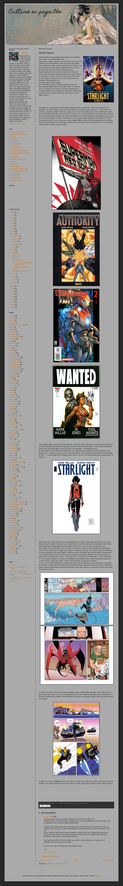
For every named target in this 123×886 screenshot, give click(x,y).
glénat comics (15, 415)
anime (13, 329)
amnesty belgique (16, 144)
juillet (14, 247)
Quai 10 (13, 136)
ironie (12, 439)
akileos (13, 322)
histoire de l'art (15, 425)
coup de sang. (15, 371)
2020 (13, 226)
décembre (16, 236)
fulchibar (13, 411)
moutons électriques (17, 467)
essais (13, 399)
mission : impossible (17, 462)
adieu (12, 320)
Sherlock (13, 516)
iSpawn (13, 161)
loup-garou (14, 450)
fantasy (13, 406)
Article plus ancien (107, 860)
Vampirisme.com (16, 148)
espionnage (14, 397)
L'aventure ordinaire (17, 180)
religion (13, 499)
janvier (15, 282)
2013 (13, 294)
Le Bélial (13, 446)
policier (13, 490)
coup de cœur (15, 364)
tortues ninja (14, 541)
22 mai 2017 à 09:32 (50, 852)
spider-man (14, 520)
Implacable (14, 434)
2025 (13, 215)
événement (14, 402)
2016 (13, 286)
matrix (13, 460)
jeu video (13, 443)
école (12, 392)
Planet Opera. (17, 257)
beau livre (14, 343)
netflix (12, 474)
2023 (13, 220)
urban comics (15, 546)
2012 (13, 296)
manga (13, 453)
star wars (13, 523)
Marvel (13, 455)
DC (12, 378)
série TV (13, 513)
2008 (13, 307)
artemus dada (48, 816)
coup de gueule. (15, 369)
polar (12, 488)
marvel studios (15, 457)
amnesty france (15, 146)
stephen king (15, 530)
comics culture (68, 803)
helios (12, 420)
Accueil (76, 860)
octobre (15, 241)
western (13, 553)
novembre (16, 239)
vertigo (13, 551)
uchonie (13, 544)
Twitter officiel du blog (17, 132)
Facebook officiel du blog (18, 134)
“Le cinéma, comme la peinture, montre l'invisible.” (22, 263)
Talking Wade (15, 166)
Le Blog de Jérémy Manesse (19, 168)
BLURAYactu (15, 139)
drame (13, 388)
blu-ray (13, 346)
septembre (16, 244)
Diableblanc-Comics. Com (19, 159)
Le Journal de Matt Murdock (19, 171)
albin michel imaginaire (18, 325)
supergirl (13, 532)
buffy (12, 350)
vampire (13, 548)
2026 (13, 212)
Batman (13, 339)
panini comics (15, 481)
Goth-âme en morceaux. (20, 271)
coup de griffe (15, 367)
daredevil (13, 374)
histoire (13, 423)
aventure (13, 334)
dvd (12, 390)
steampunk (14, 525)
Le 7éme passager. (18, 260)
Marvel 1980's (15, 157)
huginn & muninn (16, 430)
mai (14, 252)
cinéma (13, 353)
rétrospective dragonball (18, 502)
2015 (13, 288)
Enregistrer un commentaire (50, 856)
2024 (13, 218)
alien (12, 327)
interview (13, 437)
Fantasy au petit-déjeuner (18, 150)
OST (12, 478)
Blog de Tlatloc (15, 175)
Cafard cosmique (16, 178)
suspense (14, 534)
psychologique (15, 492)
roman (13, 506)
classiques (14, 355)
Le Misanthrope (15, 173)
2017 (13, 234)
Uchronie (13, 581)
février (15, 280)
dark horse (14, 376)
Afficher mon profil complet (17, 124)
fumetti (13, 413)
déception (14, 381)
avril (14, 274)
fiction (12, 409)
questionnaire (15, 497)
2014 (13, 291)
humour (13, 432)
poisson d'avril (15, 485)
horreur (13, 427)
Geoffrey (24, 53)
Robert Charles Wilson (17, 504)
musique (13, 469)
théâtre (13, 537)
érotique (13, 395)
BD (12, 341)
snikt (12, 518)
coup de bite (14, 360)
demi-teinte (14, 385)
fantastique (14, 404)
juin (14, 249)
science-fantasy (15, 509)
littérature (14, 448)
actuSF (13, 318)
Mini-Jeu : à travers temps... (19, 571)
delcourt (13, 383)
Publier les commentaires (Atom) (57, 863)
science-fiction (85, 803)
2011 (13, 299)
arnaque (13, 332)
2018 (13, 231)
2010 (13, 302)
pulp (12, 495)
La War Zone (15, 141)
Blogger (97, 876)
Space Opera (17, 254)
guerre (13, 418)
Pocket (13, 483)
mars (14, 277)
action (12, 315)
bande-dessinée (15, 336)
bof (12, 348)
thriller (13, 539)
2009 (13, 304)
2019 (13, 228)
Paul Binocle (14, 164)
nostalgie (13, 476)
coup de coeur (76, 803)
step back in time (16, 527)
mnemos (13, 465)
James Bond (14, 441)
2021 (13, 223)
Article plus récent (44, 860)
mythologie (14, 471)
